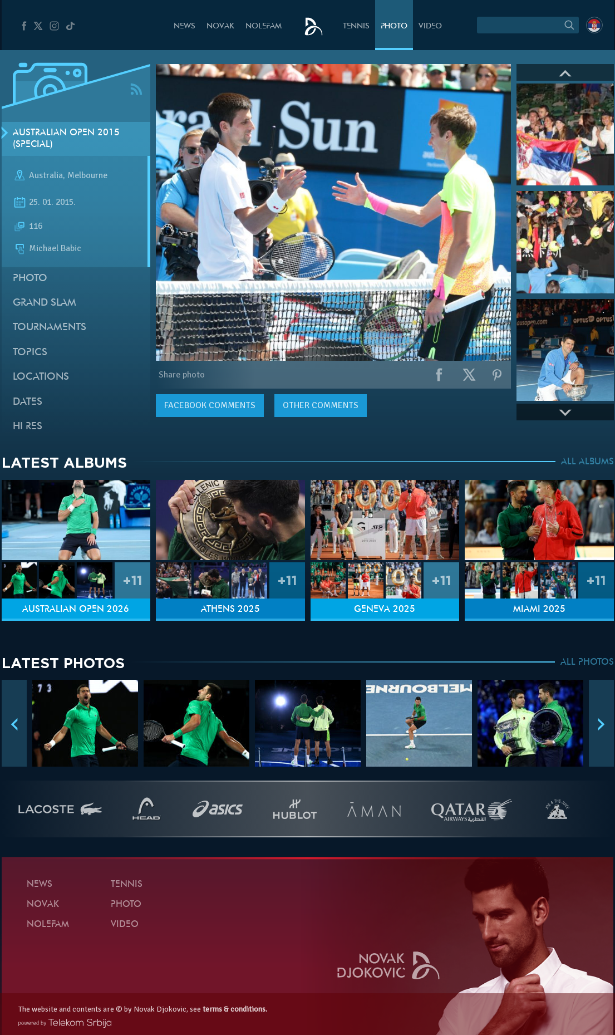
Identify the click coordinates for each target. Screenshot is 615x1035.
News (184, 26)
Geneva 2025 (384, 609)
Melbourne (87, 176)
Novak (220, 26)
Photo (394, 26)
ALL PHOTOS (587, 662)
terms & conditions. (235, 1009)
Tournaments (49, 327)
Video (430, 26)
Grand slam (44, 303)
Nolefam (263, 26)
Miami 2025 (539, 609)
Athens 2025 (230, 609)
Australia (46, 176)
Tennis (356, 26)
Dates (27, 402)
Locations (41, 377)
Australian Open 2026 (75, 609)
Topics (30, 352)
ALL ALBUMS (587, 462)
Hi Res (27, 426)
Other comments (320, 405)
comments (209, 405)
